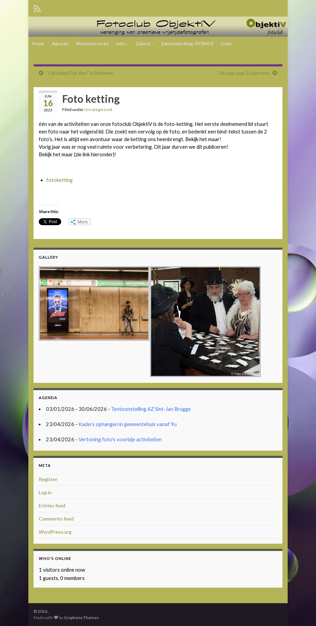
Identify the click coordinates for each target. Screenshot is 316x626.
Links (226, 43)
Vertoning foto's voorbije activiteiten (120, 439)
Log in (45, 492)
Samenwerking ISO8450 (187, 43)
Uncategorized (98, 109)
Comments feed (56, 519)
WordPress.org (55, 532)
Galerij (145, 43)
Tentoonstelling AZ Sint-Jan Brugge (151, 409)
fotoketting (59, 180)
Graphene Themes (81, 617)
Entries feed (52, 505)
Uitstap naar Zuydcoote (244, 73)
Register (48, 479)
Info (122, 43)
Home (38, 43)
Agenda (60, 43)
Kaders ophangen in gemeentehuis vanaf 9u (127, 424)
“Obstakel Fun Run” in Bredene (79, 73)
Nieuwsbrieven (92, 43)
